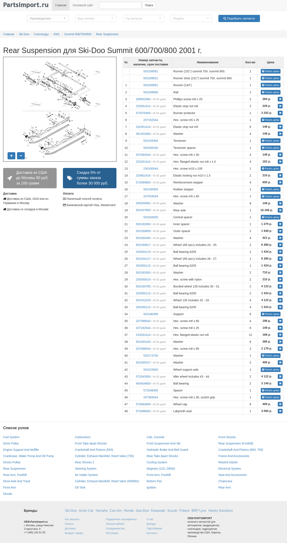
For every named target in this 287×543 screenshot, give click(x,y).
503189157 (143, 362)
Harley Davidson (220, 510)
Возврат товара (74, 533)
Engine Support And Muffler (21, 449)
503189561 (150, 85)
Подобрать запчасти (239, 18)
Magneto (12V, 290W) (161, 468)
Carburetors (82, 437)
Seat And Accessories (232, 475)
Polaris (184, 510)
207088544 (143, 348)
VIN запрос (112, 533)
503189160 (150, 147)
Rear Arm (224, 487)
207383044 (150, 397)
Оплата (69, 523)
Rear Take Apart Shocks (162, 456)
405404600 (143, 383)
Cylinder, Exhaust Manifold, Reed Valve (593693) (107, 481)
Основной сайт (83, 5)
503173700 (150, 355)
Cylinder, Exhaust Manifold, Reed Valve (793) (104, 456)
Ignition (151, 487)
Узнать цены (270, 71)
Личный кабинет (115, 523)
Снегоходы (41, 34)
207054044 (150, 196)
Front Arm (9, 487)
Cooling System (157, 462)
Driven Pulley (11, 462)
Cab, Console (155, 437)
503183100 (143, 341)
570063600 (143, 404)
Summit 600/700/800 (77, 34)
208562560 (143, 99)
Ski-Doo (24, 34)
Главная (60, 5)
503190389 (150, 314)
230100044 (150, 168)
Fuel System (11, 437)
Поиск (149, 5)
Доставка (70, 528)
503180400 (143, 238)
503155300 (150, 140)
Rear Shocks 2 (84, 462)
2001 (56, 34)
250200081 (143, 203)
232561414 (143, 106)
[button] (48, 18)
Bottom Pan (154, 481)
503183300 (143, 272)
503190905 (150, 189)
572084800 (143, 182)
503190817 (143, 245)
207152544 (150, 120)
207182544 (143, 328)
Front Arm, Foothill (159, 475)
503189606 (150, 92)
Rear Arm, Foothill (15, 475)
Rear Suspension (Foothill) (235, 443)
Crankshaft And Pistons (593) (94, 449)
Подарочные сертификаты (121, 519)
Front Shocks (227, 437)
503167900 (143, 210)
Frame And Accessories (233, 456)
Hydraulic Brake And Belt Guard (167, 449)
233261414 (143, 161)
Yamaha (101, 510)
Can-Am (116, 510)
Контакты (152, 533)
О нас (150, 519)
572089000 (143, 411)
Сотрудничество (115, 528)
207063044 (143, 154)
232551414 (143, 127)
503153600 (150, 369)
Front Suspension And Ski (163, 443)
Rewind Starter (228, 462)
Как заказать (72, 519)
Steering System (86, 468)
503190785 (143, 286)
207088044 (143, 321)
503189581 (150, 71)
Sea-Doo (142, 510)
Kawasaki (158, 510)
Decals (7, 493)
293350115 (143, 251)
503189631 (150, 78)
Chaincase (225, 481)
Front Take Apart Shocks (91, 443)
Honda (129, 510)
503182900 (143, 224)
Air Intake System (86, 475)
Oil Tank (80, 487)
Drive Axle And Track (16, 481)
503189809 (143, 231)
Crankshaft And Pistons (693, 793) (240, 449)
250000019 (143, 279)
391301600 (143, 133)
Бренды (151, 523)
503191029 (143, 300)
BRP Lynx (199, 510)
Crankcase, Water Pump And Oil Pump (28, 456)
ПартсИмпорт (154, 528)
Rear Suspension (107, 34)
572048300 (150, 390)
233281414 (143, 334)
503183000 (150, 217)
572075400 (143, 113)
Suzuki (172, 510)
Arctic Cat (86, 510)
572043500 (143, 376)
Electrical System (229, 468)
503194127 (143, 258)
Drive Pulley (11, 443)
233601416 (143, 175)
